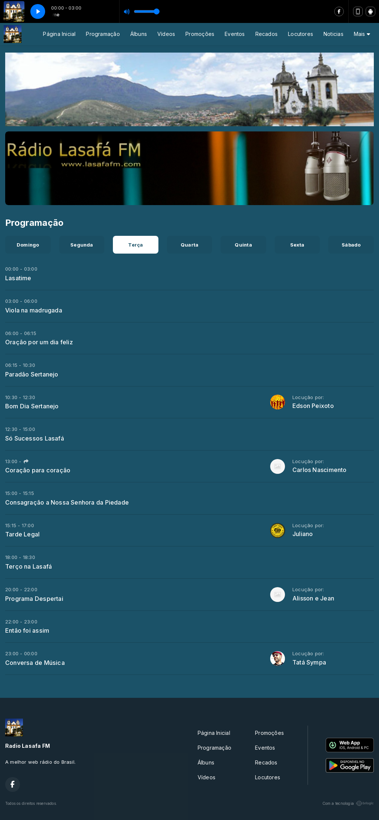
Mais (362, 34)
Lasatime (18, 278)
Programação (103, 34)
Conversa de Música (35, 662)
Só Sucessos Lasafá (34, 438)
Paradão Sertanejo (31, 374)
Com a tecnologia (348, 803)
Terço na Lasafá (28, 566)
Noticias (333, 34)
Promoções (199, 34)
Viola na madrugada (33, 310)
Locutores (300, 34)
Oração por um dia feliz (39, 342)
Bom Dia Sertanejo (32, 406)
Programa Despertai (34, 598)
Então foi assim (27, 630)
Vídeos (166, 34)
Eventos (235, 34)
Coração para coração (37, 470)
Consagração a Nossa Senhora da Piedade (67, 502)
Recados (266, 34)
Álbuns (138, 34)
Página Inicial (59, 34)
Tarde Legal (22, 534)
